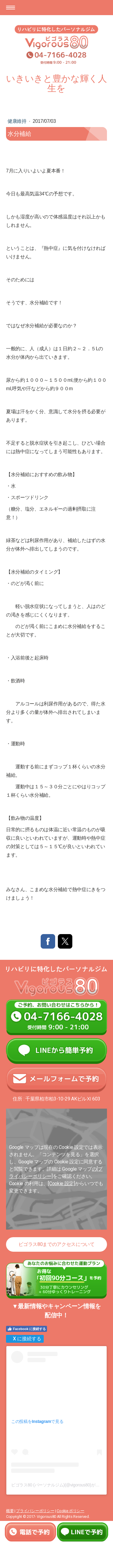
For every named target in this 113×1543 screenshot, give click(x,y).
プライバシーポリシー (35, 1511)
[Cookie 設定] (61, 1183)
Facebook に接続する (26, 1328)
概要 (10, 1511)
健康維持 (18, 121)
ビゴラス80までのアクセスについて (56, 1244)
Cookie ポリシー (70, 1511)
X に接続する (24, 1339)
